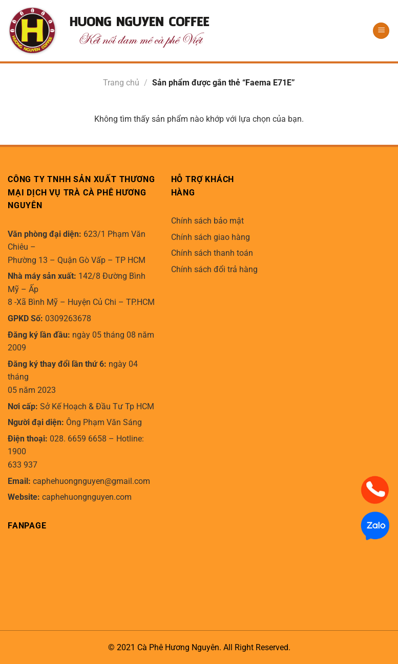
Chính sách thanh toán (212, 253)
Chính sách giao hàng (210, 237)
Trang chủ (121, 82)
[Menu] (381, 31)
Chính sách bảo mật (207, 221)
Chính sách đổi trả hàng (214, 269)
